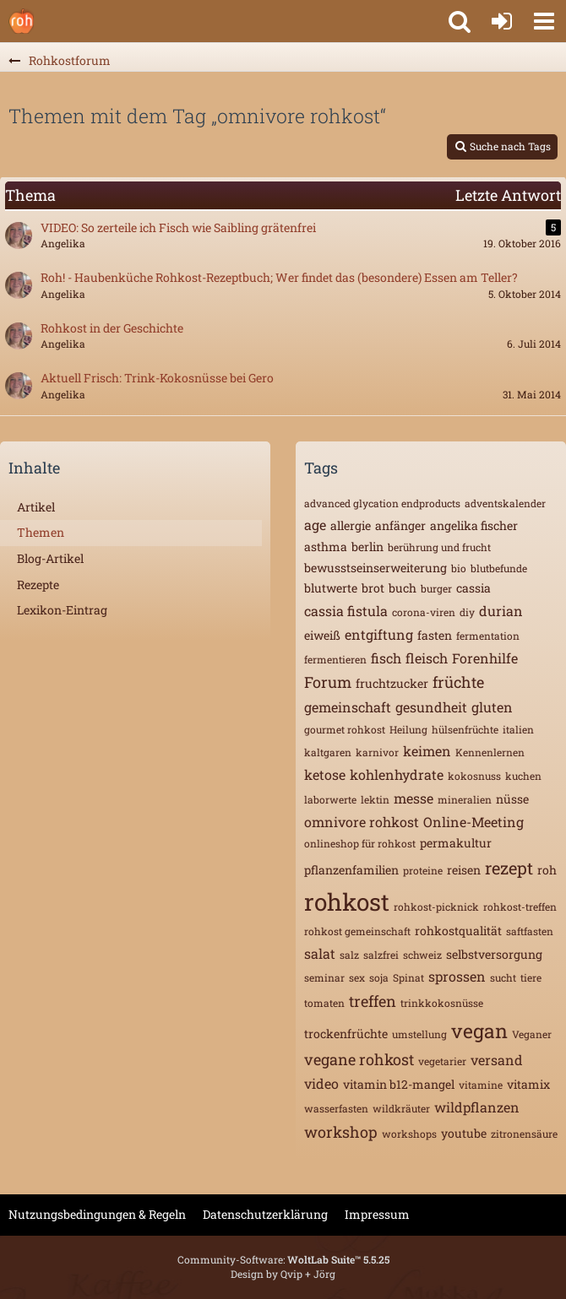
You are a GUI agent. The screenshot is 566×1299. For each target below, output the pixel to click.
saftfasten (529, 931)
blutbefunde (499, 568)
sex (357, 977)
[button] (544, 21)
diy (467, 612)
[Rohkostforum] (21, 21)
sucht (503, 977)
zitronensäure (524, 1133)
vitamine (481, 1084)
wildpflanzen (477, 1107)
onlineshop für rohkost (360, 843)
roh (547, 870)
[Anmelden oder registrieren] (502, 21)
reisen (464, 870)
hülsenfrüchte (465, 729)
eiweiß (322, 635)
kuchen (523, 775)
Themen (40, 532)
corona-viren (423, 612)
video (321, 1083)
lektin (375, 799)
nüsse (512, 799)
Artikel (36, 507)
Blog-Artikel (50, 558)
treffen (372, 1001)
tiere (531, 977)
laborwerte (330, 799)
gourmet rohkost (344, 729)
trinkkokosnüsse (441, 1002)
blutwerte (330, 588)
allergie (350, 525)
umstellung (419, 1034)
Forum (327, 682)
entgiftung (379, 634)
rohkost (346, 901)
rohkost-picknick (436, 906)
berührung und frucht (439, 547)
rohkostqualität (458, 931)
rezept (509, 868)
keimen (427, 751)
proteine (423, 870)
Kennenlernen (490, 752)
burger (436, 588)
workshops (409, 1133)
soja (379, 977)
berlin (367, 547)
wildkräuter (401, 1108)
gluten (492, 707)
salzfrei (381, 954)
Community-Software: (283, 1259)
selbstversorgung (494, 954)
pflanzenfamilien (351, 870)
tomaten (324, 1002)
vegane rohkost (359, 1059)
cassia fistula (346, 611)
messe (413, 798)
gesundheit (431, 707)
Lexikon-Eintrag (62, 610)
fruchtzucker (392, 683)
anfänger (400, 525)
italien (518, 729)
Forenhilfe (485, 658)
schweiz (422, 954)
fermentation (488, 635)
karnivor (377, 752)
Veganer (532, 1034)
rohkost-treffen (520, 906)
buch (402, 588)
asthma (325, 547)
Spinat (408, 977)
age (315, 524)
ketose (325, 774)
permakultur (456, 843)
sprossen (457, 976)
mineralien (465, 799)
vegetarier (442, 1061)
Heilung (408, 729)
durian (501, 611)
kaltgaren (327, 752)
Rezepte (38, 584)
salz (349, 954)
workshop (341, 1132)
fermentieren (335, 659)
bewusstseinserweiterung (375, 568)
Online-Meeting (473, 822)
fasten (434, 635)
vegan (479, 1030)
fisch (386, 658)
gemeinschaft (347, 707)
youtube (464, 1133)
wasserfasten (336, 1108)
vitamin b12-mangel (398, 1084)
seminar (324, 977)
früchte (458, 682)
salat (319, 953)
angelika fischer (474, 525)
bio (458, 568)
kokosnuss (474, 775)
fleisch (426, 658)
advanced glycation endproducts (382, 503)
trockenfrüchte (346, 1034)
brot (373, 588)
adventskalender (505, 503)
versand (497, 1060)
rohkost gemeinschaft (357, 931)
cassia (473, 588)
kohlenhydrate (397, 774)
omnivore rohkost (361, 822)
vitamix (528, 1084)
